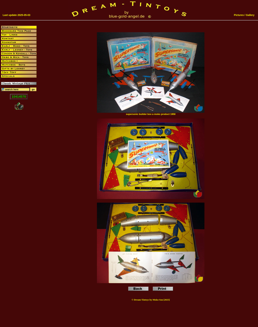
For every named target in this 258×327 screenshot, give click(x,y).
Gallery (250, 15)
